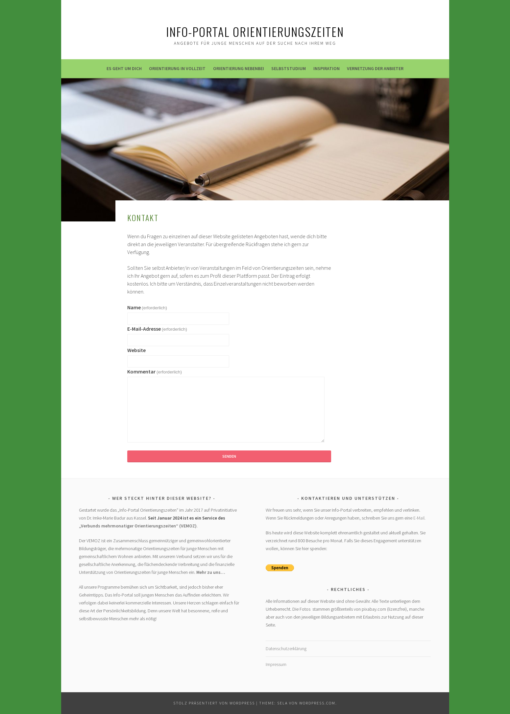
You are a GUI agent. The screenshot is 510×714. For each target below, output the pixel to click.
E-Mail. (419, 518)
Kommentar (154, 371)
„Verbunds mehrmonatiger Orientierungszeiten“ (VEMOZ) (138, 526)
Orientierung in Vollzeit (177, 68)
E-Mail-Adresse (157, 328)
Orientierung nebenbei (238, 68)
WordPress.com (317, 703)
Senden (229, 456)
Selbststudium (288, 68)
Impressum (276, 664)
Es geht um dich (124, 68)
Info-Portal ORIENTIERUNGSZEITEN (255, 31)
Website (136, 350)
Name (147, 307)
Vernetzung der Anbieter (375, 68)
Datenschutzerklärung (286, 648)
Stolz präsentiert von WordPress (214, 703)
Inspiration (326, 68)
